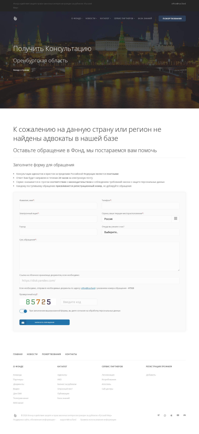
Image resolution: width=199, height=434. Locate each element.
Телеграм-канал (21, 398)
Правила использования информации (98, 421)
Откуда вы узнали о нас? (113, 226)
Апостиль (107, 383)
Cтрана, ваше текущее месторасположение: (123, 213)
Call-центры (108, 388)
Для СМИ (18, 394)
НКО (60, 378)
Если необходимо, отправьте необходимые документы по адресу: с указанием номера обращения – (76, 290)
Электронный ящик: (29, 213)
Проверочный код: (28, 296)
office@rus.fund (178, 3)
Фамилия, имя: (27, 200)
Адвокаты (63, 373)
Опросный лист (66, 388)
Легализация (108, 373)
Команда (18, 373)
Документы (19, 383)
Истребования (109, 378)
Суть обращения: (28, 239)
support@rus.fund (68, 421)
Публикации (64, 394)
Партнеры (18, 378)
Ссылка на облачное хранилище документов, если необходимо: (49, 277)
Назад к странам (21, 70)
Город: (22, 226)
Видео (16, 388)
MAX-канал (19, 404)
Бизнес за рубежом (68, 383)
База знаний (145, 18)
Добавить (151, 373)
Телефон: (107, 200)
